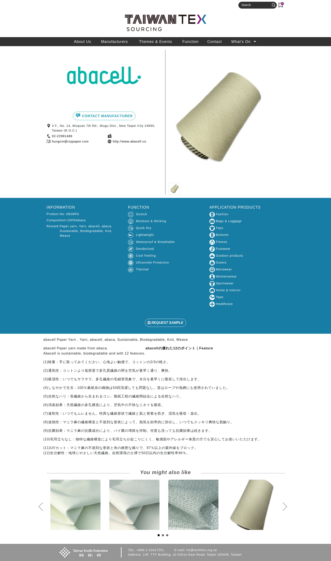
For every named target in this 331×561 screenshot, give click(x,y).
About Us (82, 41)
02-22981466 (62, 136)
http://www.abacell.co (129, 141)
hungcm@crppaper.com (70, 141)
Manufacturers (114, 41)
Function (190, 41)
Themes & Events (155, 41)
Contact (214, 41)
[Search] (255, 5)
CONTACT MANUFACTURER (104, 115)
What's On (244, 41)
